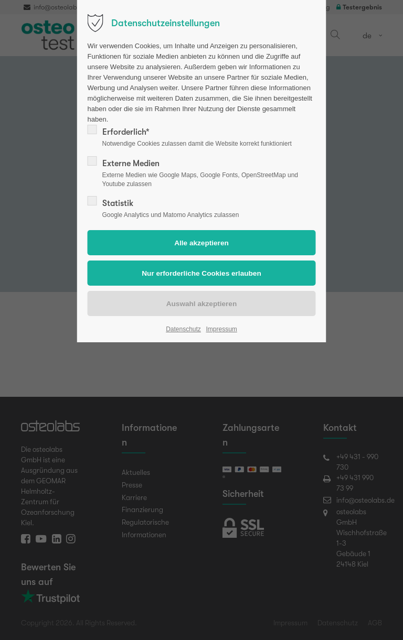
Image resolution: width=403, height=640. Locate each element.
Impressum (221, 329)
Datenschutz (183, 329)
